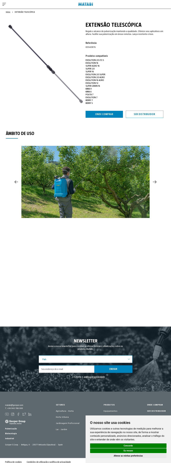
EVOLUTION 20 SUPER (95, 74)
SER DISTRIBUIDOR (156, 411)
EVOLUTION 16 (92, 63)
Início (8, 12)
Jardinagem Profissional (68, 423)
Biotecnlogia (11, 434)
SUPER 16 (90, 71)
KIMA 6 (89, 91)
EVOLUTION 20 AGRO (95, 77)
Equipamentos (111, 411)
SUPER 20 (90, 68)
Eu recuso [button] (128, 450)
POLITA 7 (90, 94)
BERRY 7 (89, 100)
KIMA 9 (89, 89)
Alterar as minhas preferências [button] (128, 456)
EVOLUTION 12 (92, 83)
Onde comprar (104, 114)
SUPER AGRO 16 (93, 66)
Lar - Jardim (61, 429)
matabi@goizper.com (14, 405)
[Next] (155, 181)
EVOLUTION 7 (92, 97)
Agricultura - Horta (65, 411)
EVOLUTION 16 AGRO (95, 80)
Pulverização (11, 429)
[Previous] (16, 181)
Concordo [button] (128, 445)
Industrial (9, 438)
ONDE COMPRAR (155, 405)
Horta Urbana (62, 417)
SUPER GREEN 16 (93, 86)
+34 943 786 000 (15, 408)
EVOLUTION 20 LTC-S (95, 60)
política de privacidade (94, 377)
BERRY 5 (89, 103)
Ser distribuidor (144, 114)
